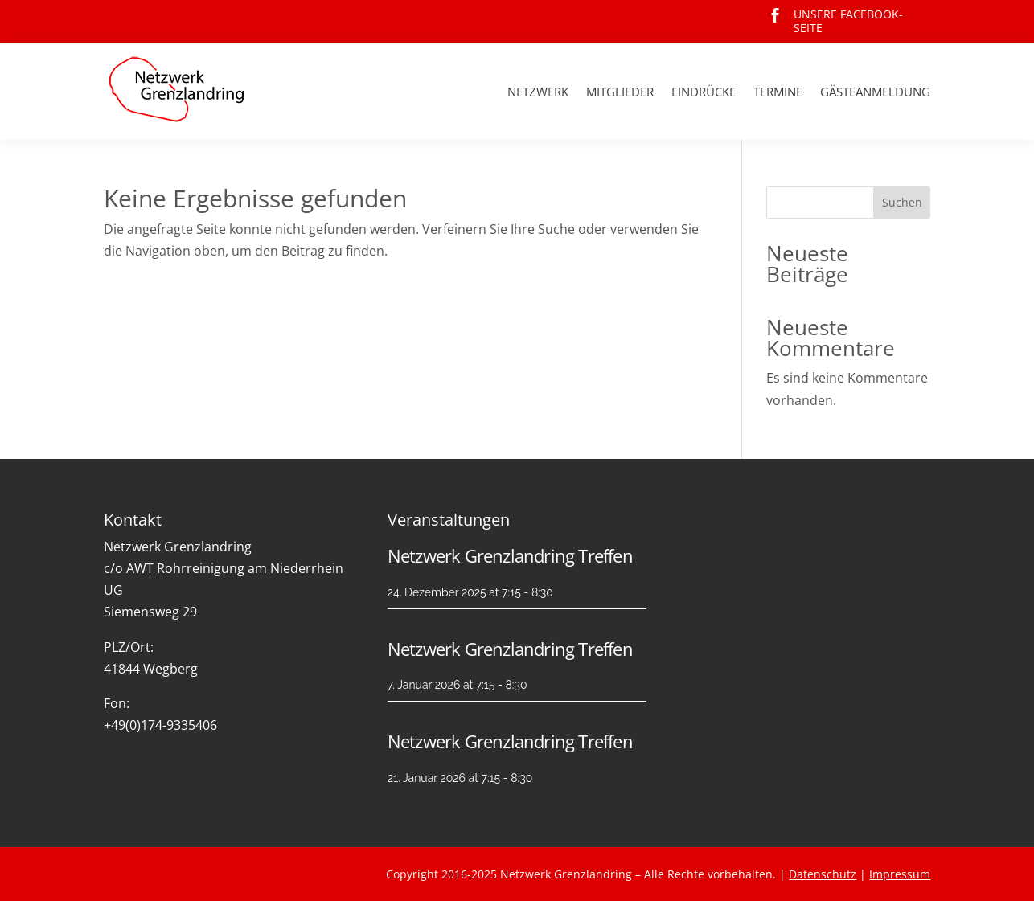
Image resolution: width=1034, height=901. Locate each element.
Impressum (899, 874)
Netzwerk (537, 92)
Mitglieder (620, 92)
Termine (777, 92)
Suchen (902, 202)
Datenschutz (822, 874)
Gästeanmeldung (875, 92)
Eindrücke (703, 92)
